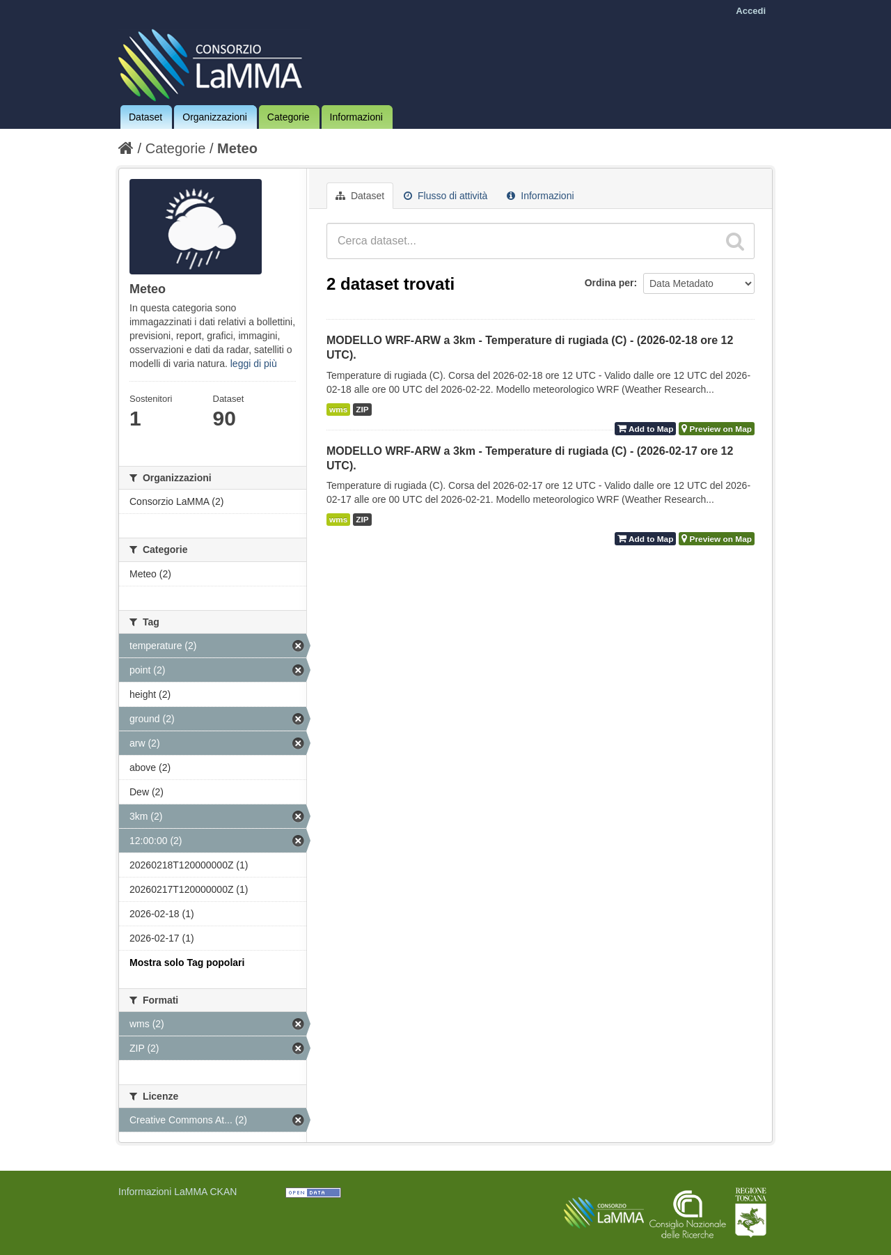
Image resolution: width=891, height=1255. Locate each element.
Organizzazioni (214, 117)
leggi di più (253, 363)
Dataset (145, 117)
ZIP (362, 409)
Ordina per (609, 282)
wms (338, 409)
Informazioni (356, 117)
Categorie (288, 117)
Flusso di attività (445, 195)
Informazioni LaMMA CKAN (177, 1191)
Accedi (751, 11)
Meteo (237, 148)
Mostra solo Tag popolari (186, 962)
